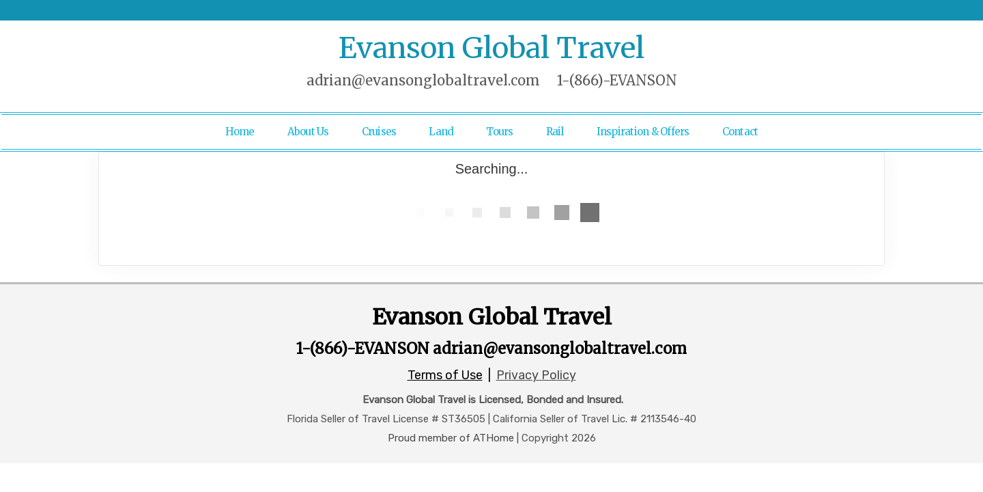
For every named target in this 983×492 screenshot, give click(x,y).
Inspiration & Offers (643, 131)
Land (441, 131)
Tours (499, 131)
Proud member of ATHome (451, 438)
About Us (308, 131)
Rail (555, 131)
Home (240, 131)
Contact (740, 131)
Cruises (379, 131)
